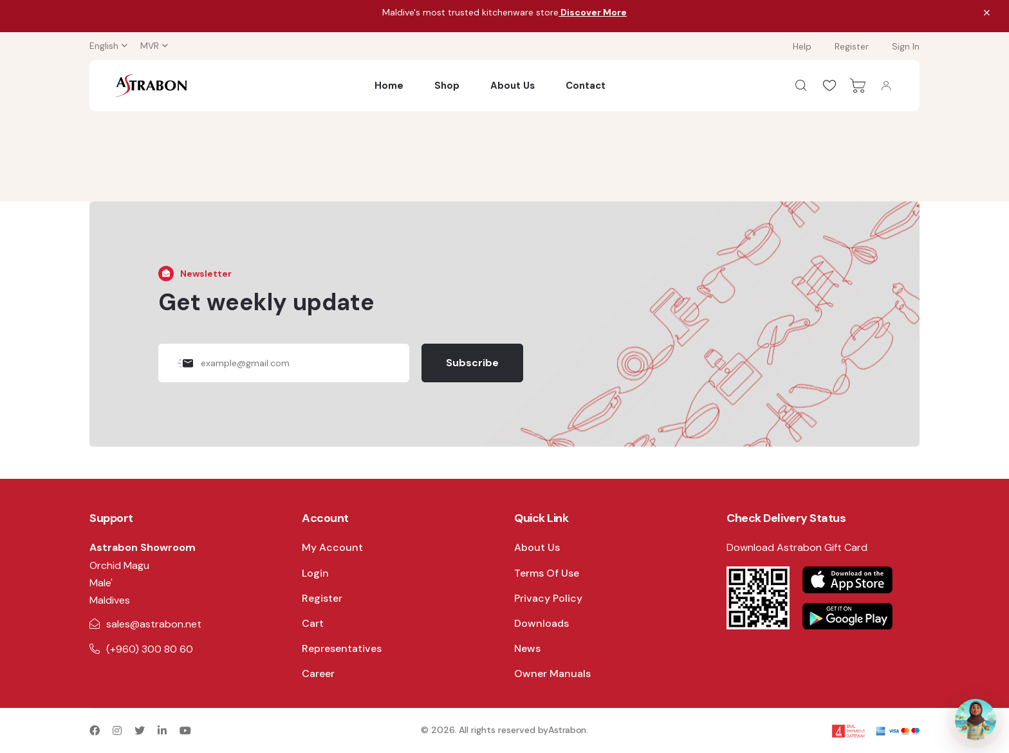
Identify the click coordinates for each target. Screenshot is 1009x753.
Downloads (541, 623)
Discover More (593, 12)
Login (315, 573)
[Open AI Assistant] (975, 719)
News (527, 648)
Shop (446, 85)
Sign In (906, 46)
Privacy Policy (548, 598)
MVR (149, 45)
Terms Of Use (546, 573)
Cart (313, 623)
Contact (586, 85)
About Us (512, 85)
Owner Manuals (552, 673)
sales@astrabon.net (153, 624)
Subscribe (472, 362)
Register (852, 46)
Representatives (342, 648)
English (103, 45)
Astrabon (567, 730)
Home (389, 85)
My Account (332, 547)
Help (802, 46)
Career (318, 673)
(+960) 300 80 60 (149, 649)
